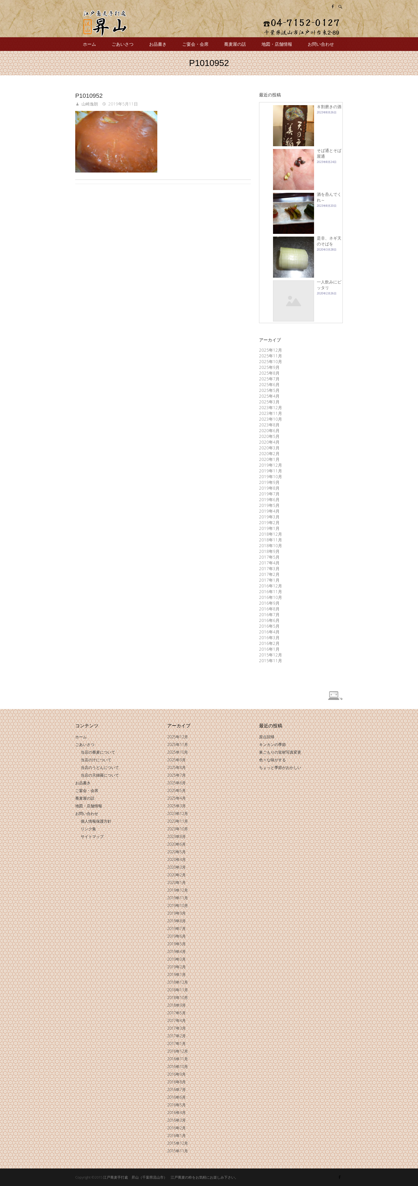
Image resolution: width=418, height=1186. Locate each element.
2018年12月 (270, 534)
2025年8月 (269, 373)
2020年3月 (269, 447)
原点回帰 (266, 736)
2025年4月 (269, 396)
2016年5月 (269, 626)
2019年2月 (269, 522)
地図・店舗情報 (277, 44)
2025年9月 (269, 367)
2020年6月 (269, 430)
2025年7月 (269, 378)
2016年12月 (270, 585)
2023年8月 (269, 424)
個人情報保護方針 (96, 821)
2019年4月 (269, 511)
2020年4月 (269, 442)
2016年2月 (269, 643)
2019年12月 (270, 465)
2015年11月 (270, 660)
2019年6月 (269, 499)
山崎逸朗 (89, 104)
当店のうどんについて (100, 767)
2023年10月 (270, 419)
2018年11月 (270, 539)
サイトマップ (92, 836)
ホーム (89, 44)
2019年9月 (269, 482)
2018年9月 (269, 551)
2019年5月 (269, 505)
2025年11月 (270, 355)
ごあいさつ (122, 44)
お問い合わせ (321, 44)
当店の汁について (96, 759)
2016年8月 (269, 608)
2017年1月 (269, 580)
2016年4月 (269, 631)
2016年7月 (269, 614)
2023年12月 (270, 407)
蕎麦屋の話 (235, 44)
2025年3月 (269, 401)
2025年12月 (270, 350)
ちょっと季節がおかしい (280, 767)
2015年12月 (270, 654)
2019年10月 (270, 476)
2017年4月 (269, 562)
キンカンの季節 (272, 744)
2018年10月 (270, 545)
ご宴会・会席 (195, 44)
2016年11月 (270, 591)
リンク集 (88, 828)
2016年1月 (269, 649)
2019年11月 (270, 470)
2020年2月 (269, 453)
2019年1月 (269, 528)
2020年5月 (269, 436)
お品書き (158, 44)
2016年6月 (269, 620)
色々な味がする (272, 759)
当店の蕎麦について (98, 752)
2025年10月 (270, 361)
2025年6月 (269, 384)
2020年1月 (269, 459)
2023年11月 (270, 413)
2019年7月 (269, 493)
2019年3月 (269, 516)
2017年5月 (269, 557)
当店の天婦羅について (100, 775)
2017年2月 (269, 574)
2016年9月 (269, 603)
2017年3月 (269, 568)
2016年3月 (269, 637)
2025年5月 (269, 390)
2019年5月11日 (122, 104)
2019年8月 (269, 488)
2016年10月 (270, 597)
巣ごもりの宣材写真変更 (280, 752)
